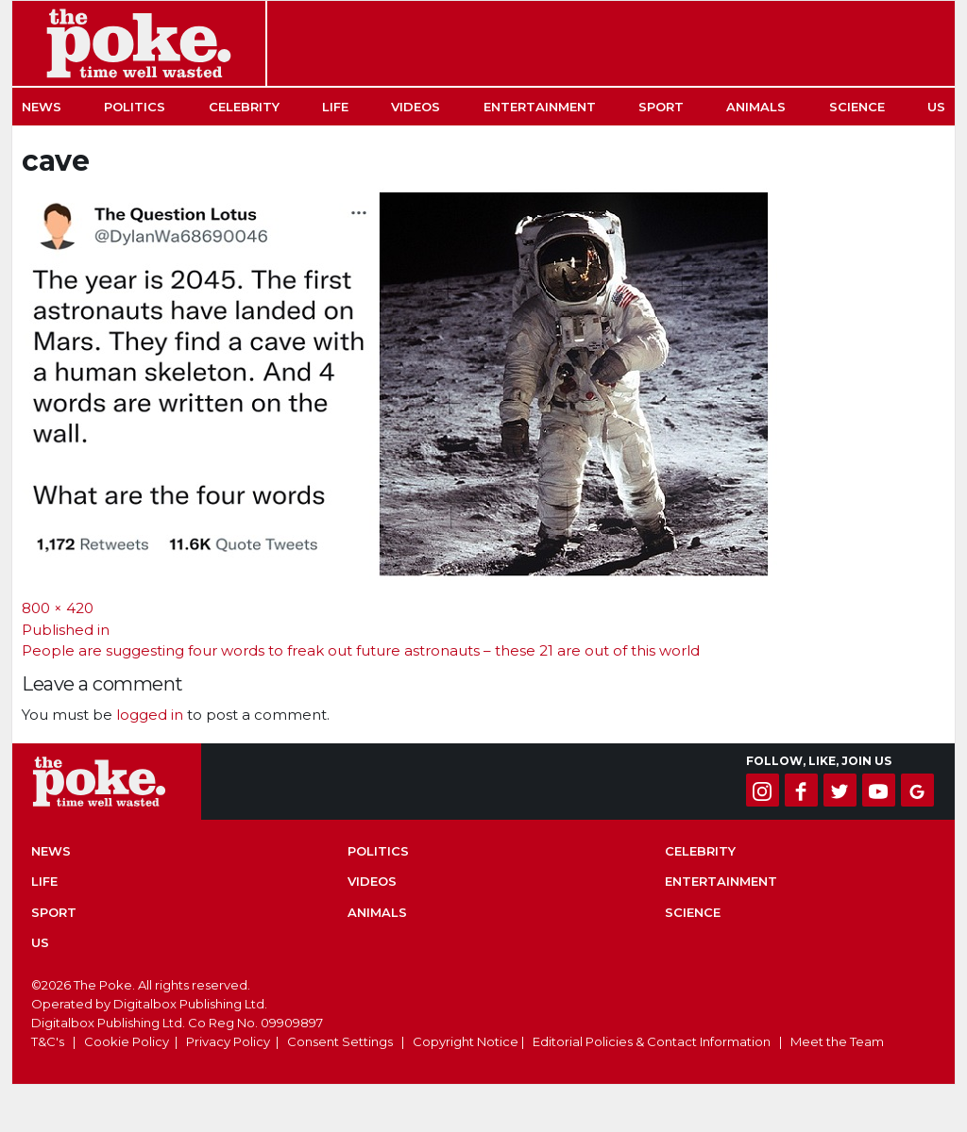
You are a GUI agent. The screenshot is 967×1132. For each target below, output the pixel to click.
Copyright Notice (465, 1041)
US (936, 106)
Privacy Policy (228, 1041)
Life (335, 106)
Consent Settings (340, 1041)
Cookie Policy (126, 1041)
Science (857, 106)
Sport (661, 106)
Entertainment (540, 106)
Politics (134, 106)
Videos (415, 106)
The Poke (138, 43)
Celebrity (244, 106)
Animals (756, 106)
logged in (149, 715)
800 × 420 (57, 608)
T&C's (47, 1041)
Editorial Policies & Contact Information (652, 1041)
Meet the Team (837, 1041)
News (41, 106)
